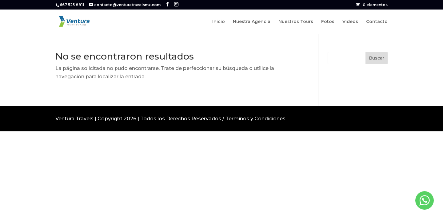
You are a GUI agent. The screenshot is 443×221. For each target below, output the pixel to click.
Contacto (377, 21)
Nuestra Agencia (251, 21)
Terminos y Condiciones (255, 119)
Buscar (376, 58)
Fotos (327, 21)
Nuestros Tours (295, 21)
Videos (350, 21)
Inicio (218, 21)
